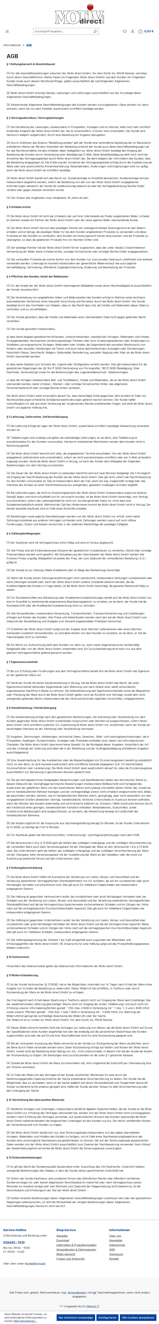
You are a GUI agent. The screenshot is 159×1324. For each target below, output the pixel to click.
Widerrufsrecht (65, 1254)
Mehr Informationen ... (25, 1321)
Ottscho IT (92, 1306)
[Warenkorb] (146, 31)
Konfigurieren (107, 1317)
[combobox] (62, 31)
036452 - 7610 (14, 1242)
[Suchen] (95, 31)
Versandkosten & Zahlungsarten (76, 1249)
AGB (112, 1249)
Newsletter (116, 1240)
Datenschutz (117, 1245)
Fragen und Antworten (70, 1258)
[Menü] (7, 31)
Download (62, 1240)
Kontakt (114, 1258)
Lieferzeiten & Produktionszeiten (76, 1245)
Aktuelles (62, 1235)
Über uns (115, 1235)
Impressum (116, 1254)
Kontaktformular (35, 1263)
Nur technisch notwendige (76, 1317)
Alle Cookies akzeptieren (138, 1317)
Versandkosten (77, 1292)
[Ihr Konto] (133, 31)
